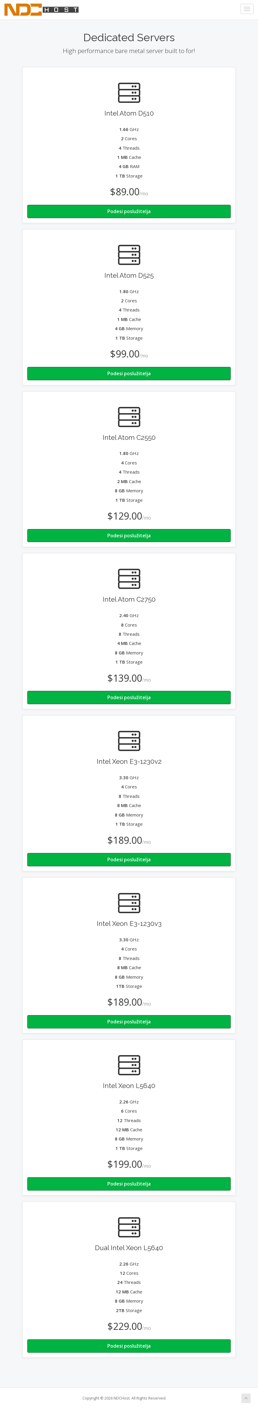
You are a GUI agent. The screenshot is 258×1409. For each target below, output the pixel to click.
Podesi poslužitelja (129, 211)
